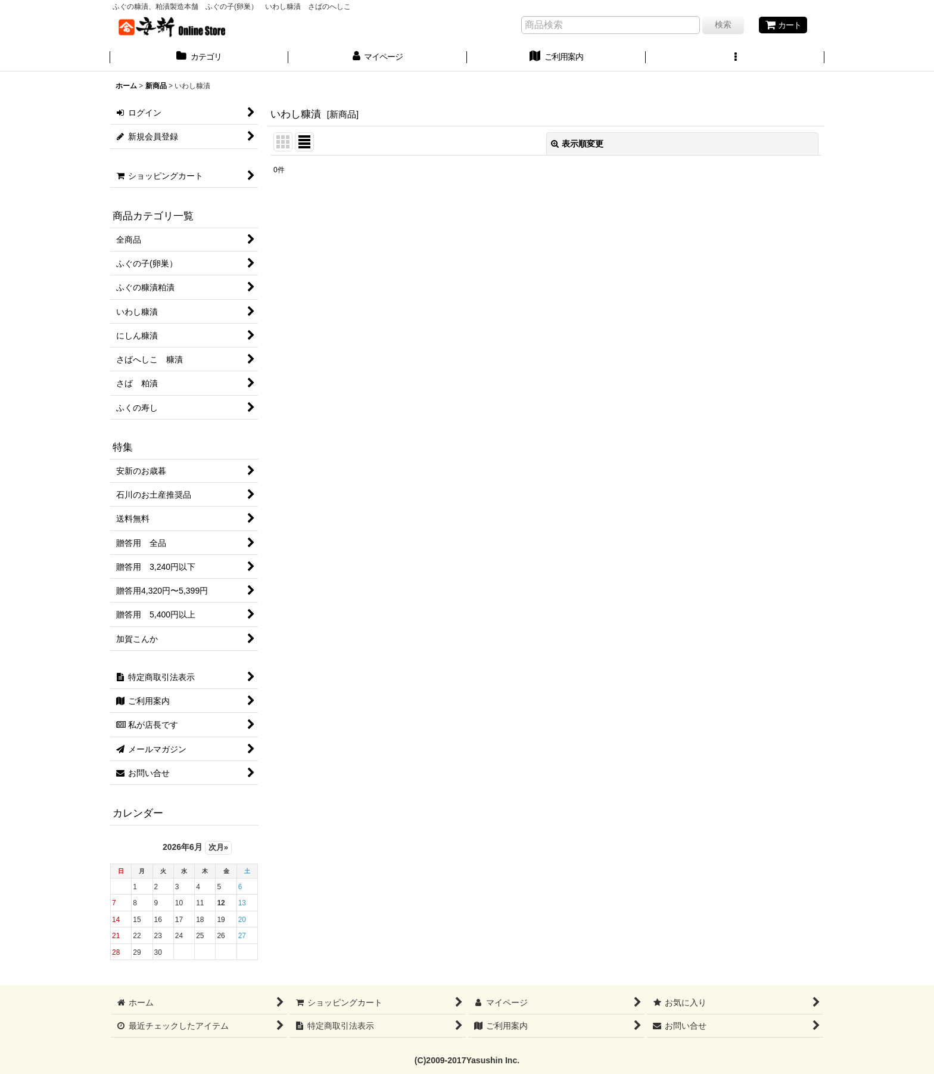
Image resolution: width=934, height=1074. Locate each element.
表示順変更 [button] (577, 143)
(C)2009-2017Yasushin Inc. (467, 1060)
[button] (735, 58)
